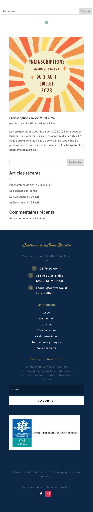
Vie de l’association (46, 336)
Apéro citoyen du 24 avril (24, 202)
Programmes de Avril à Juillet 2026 (30, 185)
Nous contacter (46, 348)
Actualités (40, 123)
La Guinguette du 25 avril (24, 196)
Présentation (46, 318)
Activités (46, 324)
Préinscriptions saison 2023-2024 (32, 118)
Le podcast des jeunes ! (23, 190)
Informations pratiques (46, 342)
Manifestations (46, 330)
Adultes (51, 123)
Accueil (46, 313)
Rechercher (75, 162)
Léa (15, 123)
